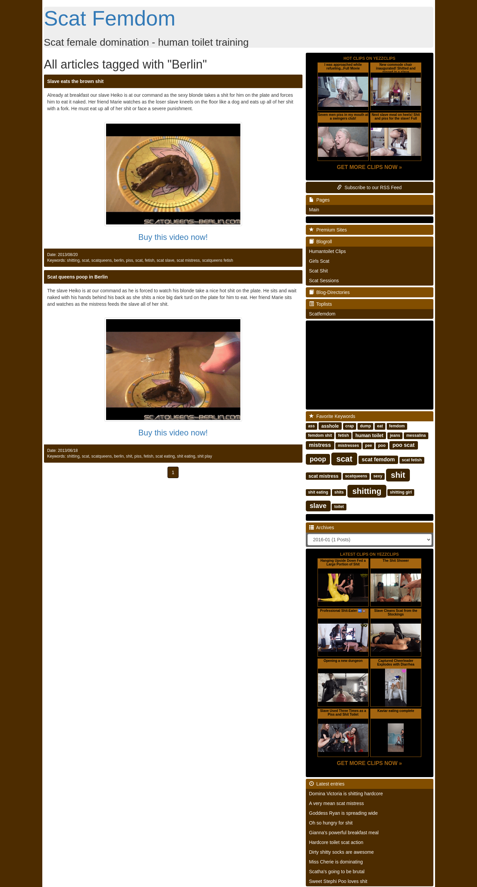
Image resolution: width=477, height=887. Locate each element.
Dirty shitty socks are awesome (341, 852)
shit (129, 456)
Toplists (320, 304)
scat (85, 260)
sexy (377, 476)
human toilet (369, 435)
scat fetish (412, 460)
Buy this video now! (173, 237)
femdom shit (320, 435)
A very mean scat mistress (336, 803)
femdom (397, 426)
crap (349, 426)
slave (318, 505)
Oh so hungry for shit (331, 823)
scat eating (165, 456)
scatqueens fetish (217, 260)
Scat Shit (318, 270)
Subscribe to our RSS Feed (369, 187)
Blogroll (320, 241)
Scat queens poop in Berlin (77, 277)
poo (382, 445)
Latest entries (327, 784)
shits (339, 492)
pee (368, 445)
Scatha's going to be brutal (337, 871)
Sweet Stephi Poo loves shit (338, 881)
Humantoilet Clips (327, 251)
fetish (149, 260)
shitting (73, 260)
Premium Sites (328, 230)
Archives (321, 527)
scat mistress (188, 260)
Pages (319, 200)
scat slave (165, 260)
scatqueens (101, 260)
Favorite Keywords (332, 416)
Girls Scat (319, 261)
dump (365, 426)
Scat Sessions (324, 280)
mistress (320, 445)
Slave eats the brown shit (75, 81)
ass (311, 426)
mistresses (348, 445)
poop (318, 459)
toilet (339, 506)
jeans (395, 435)
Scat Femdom (110, 18)
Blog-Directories (329, 292)
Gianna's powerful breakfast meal (344, 832)
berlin (119, 260)
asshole (330, 425)
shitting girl (401, 492)
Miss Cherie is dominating (336, 861)
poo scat (403, 445)
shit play (204, 456)
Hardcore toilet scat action (336, 842)
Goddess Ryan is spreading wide (343, 813)
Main (314, 209)
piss (129, 260)
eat (380, 426)
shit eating (186, 456)
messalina (416, 435)
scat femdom (378, 459)
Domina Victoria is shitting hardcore (346, 793)
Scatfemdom (322, 313)
